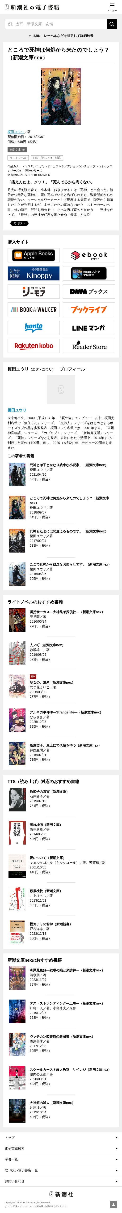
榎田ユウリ (16, 132)
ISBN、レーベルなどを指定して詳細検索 (63, 36)
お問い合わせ (15, 1181)
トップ (10, 1137)
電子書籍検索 (15, 1148)
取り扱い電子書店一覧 (21, 1170)
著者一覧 (11, 1159)
